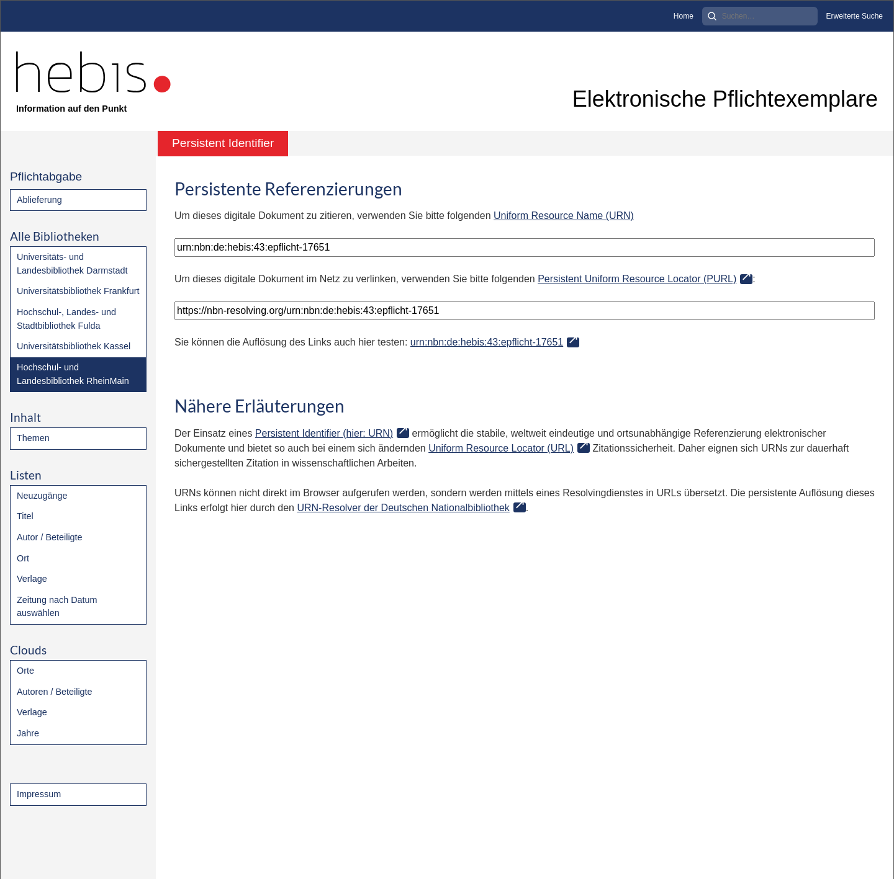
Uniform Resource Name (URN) (564, 215)
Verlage (32, 579)
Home (683, 16)
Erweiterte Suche (854, 16)
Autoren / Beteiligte (55, 692)
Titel (25, 516)
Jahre (28, 733)
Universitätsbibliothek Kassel (73, 346)
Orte (25, 671)
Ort (23, 558)
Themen (33, 438)
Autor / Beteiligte (50, 537)
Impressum (39, 794)
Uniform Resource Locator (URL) (501, 448)
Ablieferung (39, 200)
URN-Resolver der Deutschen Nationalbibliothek (403, 507)
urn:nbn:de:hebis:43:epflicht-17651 (486, 342)
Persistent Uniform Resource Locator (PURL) (637, 279)
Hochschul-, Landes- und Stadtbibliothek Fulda (66, 319)
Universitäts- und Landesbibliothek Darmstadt (72, 263)
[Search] (760, 16)
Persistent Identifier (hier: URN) (324, 433)
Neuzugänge (42, 496)
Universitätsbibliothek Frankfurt (78, 291)
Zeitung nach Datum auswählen (57, 606)
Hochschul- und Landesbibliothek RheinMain (73, 374)
